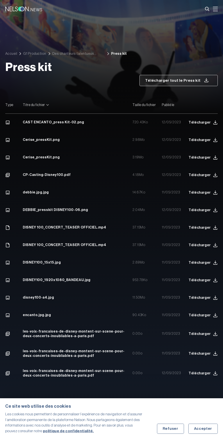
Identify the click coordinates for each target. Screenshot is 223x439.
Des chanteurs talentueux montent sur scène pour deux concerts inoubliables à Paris (76, 53)
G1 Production (34, 53)
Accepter (203, 428)
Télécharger (203, 122)
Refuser (170, 428)
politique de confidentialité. (68, 431)
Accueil (11, 53)
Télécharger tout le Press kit (177, 80)
